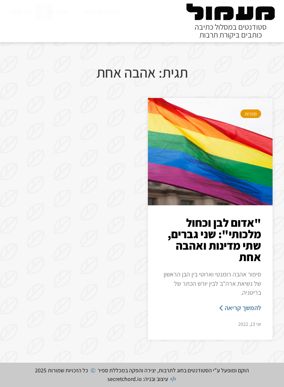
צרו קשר (21, 12)
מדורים (58, 12)
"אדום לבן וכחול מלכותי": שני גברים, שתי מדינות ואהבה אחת (214, 239)
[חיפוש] (44, 28)
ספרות (251, 114)
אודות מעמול (101, 12)
